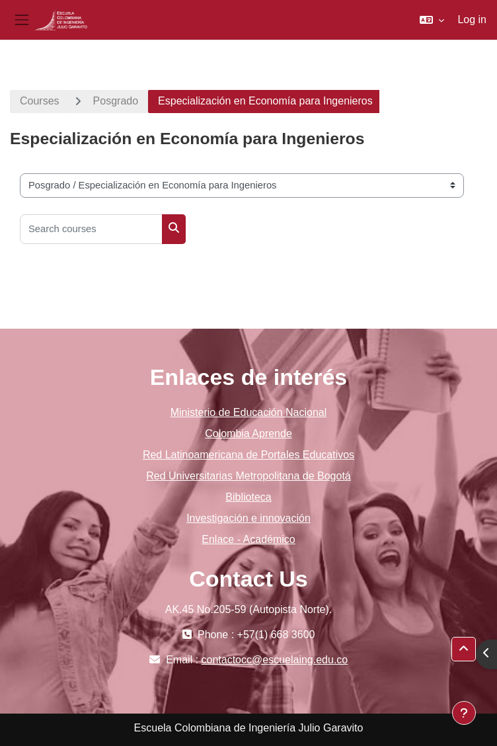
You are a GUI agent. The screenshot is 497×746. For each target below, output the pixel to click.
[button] (432, 20)
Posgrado (116, 100)
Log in (471, 19)
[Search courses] (91, 229)
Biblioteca (248, 497)
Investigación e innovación (248, 518)
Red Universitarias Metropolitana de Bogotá (248, 475)
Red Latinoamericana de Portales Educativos (248, 454)
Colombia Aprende (248, 433)
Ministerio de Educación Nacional (249, 412)
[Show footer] (464, 713)
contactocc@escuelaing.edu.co (275, 659)
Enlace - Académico (248, 539)
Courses (39, 100)
